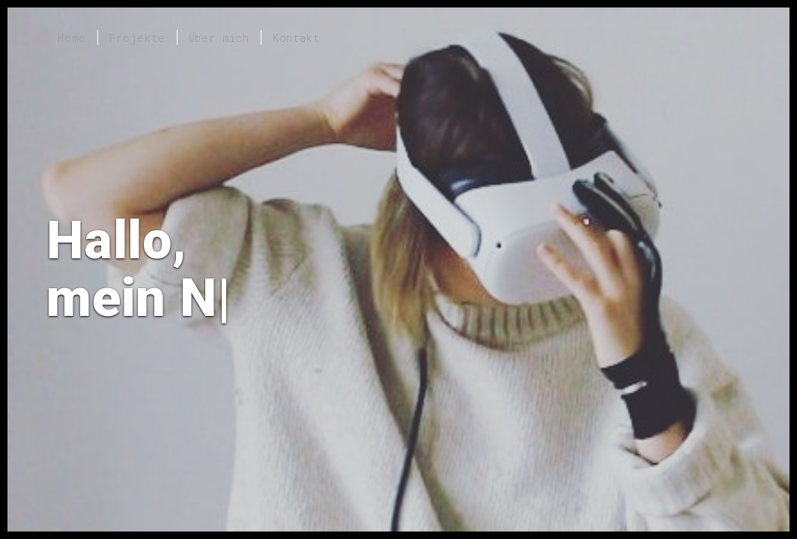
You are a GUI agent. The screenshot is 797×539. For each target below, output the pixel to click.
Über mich (219, 38)
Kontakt (296, 38)
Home (72, 38)
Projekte (137, 38)
